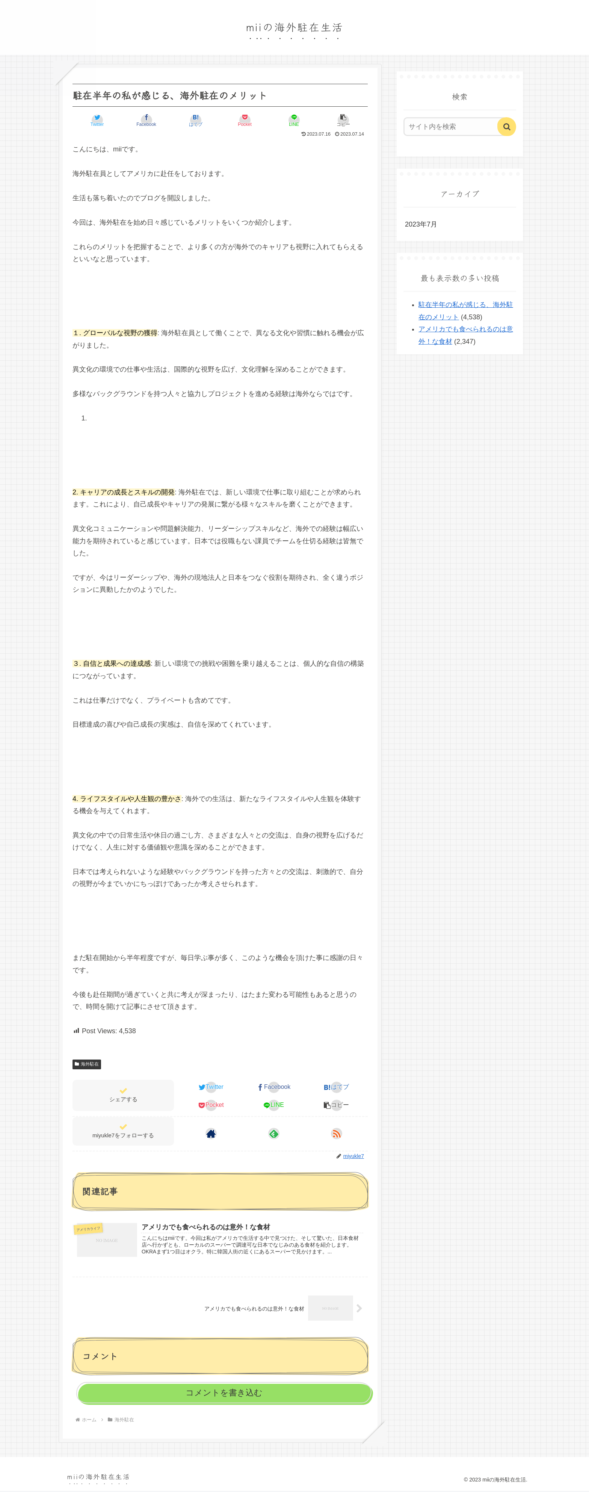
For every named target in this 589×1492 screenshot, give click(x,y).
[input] (455, 126)
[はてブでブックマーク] (195, 120)
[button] (343, 120)
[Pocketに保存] (245, 120)
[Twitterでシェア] (97, 120)
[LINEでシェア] (294, 120)
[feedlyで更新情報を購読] (274, 1133)
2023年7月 (421, 224)
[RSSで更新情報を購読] (337, 1133)
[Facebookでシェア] (146, 120)
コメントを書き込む (224, 1393)
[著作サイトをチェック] (211, 1133)
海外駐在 (87, 1064)
